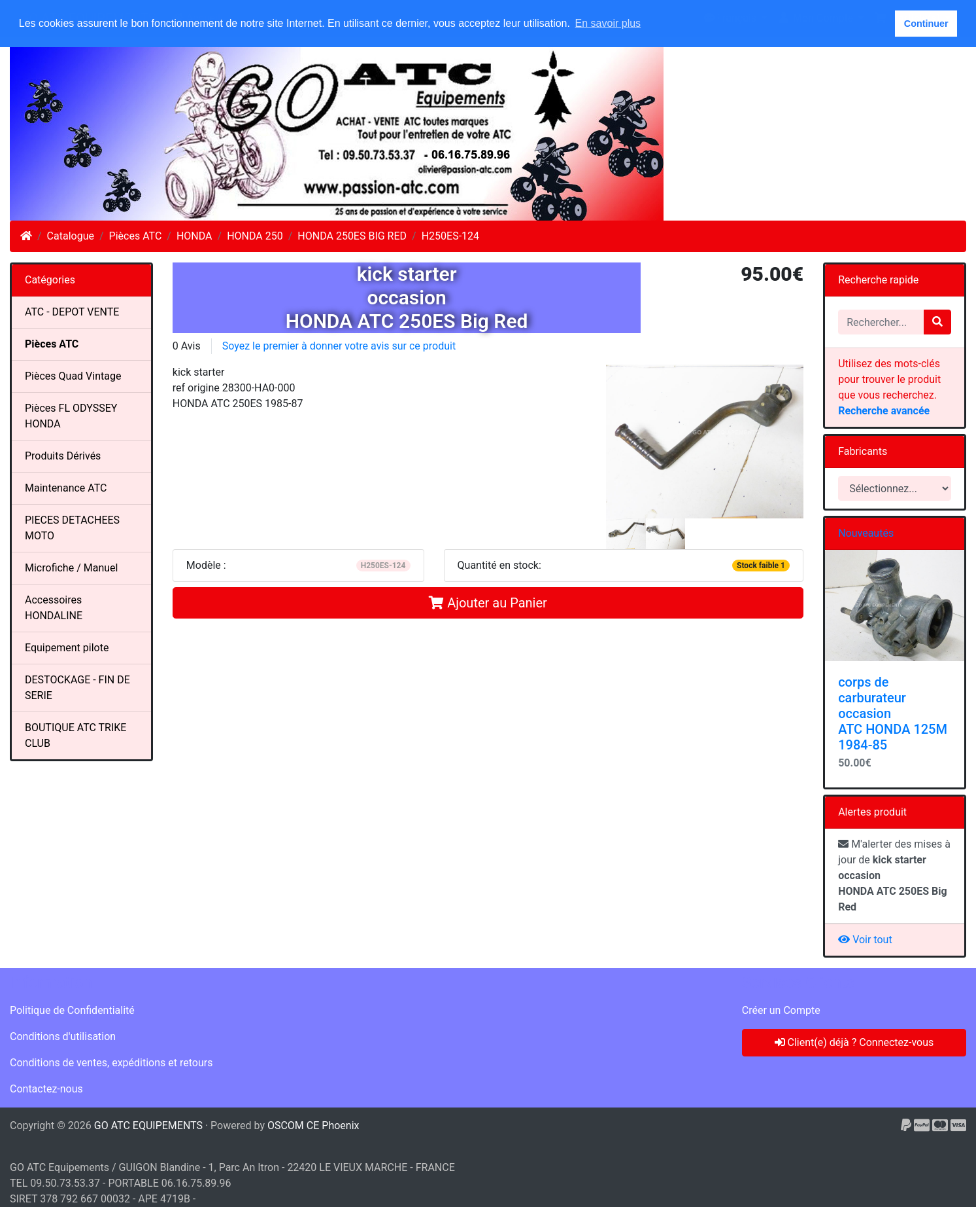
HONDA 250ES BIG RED (352, 236)
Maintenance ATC (66, 488)
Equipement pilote (67, 647)
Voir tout (865, 939)
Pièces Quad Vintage (73, 376)
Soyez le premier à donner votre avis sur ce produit (339, 346)
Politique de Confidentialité (72, 1010)
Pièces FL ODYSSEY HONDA (71, 416)
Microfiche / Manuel (71, 568)
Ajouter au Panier (488, 603)
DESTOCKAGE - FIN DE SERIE (77, 688)
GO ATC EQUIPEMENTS (148, 1125)
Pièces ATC (135, 236)
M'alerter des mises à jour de (894, 875)
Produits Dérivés (63, 456)
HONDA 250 (255, 236)
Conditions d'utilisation (63, 1036)
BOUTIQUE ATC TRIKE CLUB (75, 735)
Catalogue (70, 236)
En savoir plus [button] (608, 23)
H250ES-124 (450, 236)
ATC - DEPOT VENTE (72, 312)
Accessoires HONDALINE (53, 608)
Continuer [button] (926, 23)
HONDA (194, 236)
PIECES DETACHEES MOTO (72, 528)
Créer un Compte (781, 1010)
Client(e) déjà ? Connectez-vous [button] (854, 1042)
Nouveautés (866, 533)
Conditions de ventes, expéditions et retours (111, 1062)
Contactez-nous (46, 1089)
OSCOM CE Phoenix (313, 1125)
